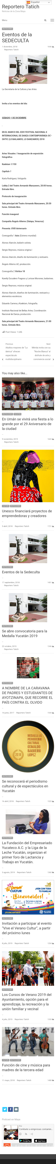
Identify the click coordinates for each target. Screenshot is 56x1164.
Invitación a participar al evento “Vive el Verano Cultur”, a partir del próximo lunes (27, 928)
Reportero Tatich (20, 7)
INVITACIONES (7, 29)
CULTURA (6, 506)
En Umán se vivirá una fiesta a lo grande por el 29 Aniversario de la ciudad (27, 424)
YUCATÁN (17, 414)
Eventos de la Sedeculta (21, 572)
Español (33, 2)
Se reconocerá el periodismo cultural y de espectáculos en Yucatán (25, 786)
